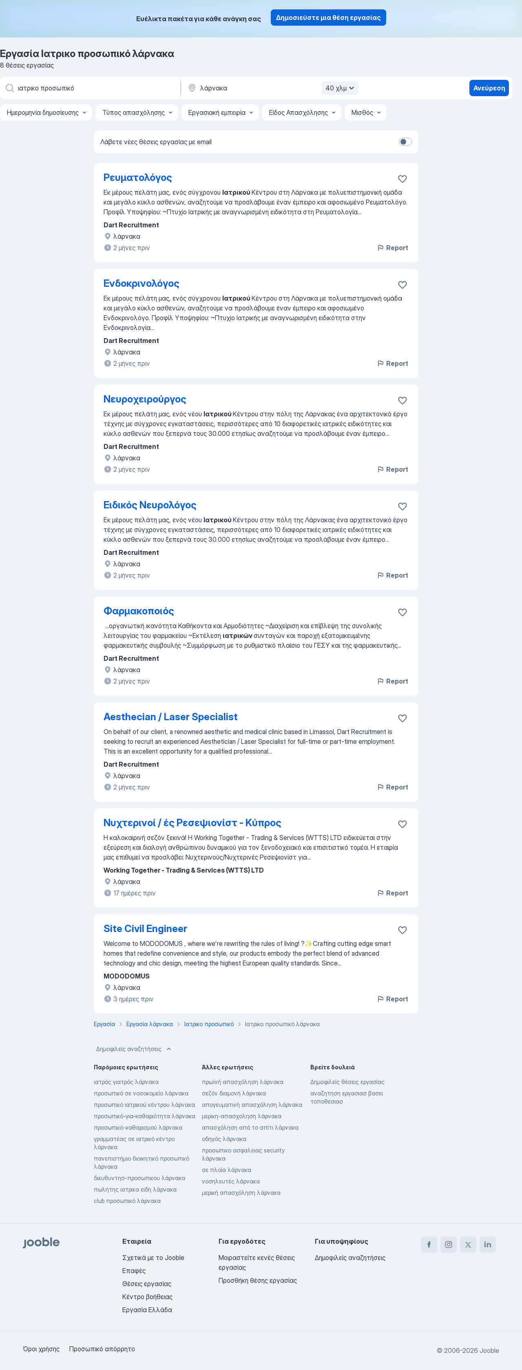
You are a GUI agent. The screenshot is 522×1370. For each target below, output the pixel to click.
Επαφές (134, 1271)
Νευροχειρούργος (145, 399)
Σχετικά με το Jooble (153, 1257)
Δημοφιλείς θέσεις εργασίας (347, 1081)
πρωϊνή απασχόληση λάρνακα (242, 1081)
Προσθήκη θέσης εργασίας (258, 1280)
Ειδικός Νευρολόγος (150, 505)
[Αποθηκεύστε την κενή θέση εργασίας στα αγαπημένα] (402, 178)
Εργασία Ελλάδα (147, 1310)
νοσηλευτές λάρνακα (231, 1181)
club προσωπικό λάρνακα (127, 1200)
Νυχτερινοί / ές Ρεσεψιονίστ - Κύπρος (192, 823)
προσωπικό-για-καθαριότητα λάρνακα (144, 1116)
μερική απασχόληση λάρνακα (241, 1192)
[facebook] (429, 1244)
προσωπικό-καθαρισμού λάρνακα (138, 1127)
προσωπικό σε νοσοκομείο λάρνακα (141, 1093)
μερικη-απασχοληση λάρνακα (241, 1116)
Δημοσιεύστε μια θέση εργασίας (328, 17)
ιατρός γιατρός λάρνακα (126, 1081)
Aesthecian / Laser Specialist (171, 717)
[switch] (405, 142)
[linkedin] (488, 1244)
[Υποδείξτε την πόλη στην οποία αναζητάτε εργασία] (272, 88)
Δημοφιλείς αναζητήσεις (134, 1049)
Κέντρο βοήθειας (147, 1297)
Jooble (489, 1350)
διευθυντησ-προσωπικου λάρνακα (139, 1177)
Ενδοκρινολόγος (141, 283)
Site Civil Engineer (145, 929)
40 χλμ (340, 88)
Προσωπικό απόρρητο (102, 1349)
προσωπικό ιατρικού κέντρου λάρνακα (144, 1104)
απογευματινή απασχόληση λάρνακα (252, 1104)
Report (392, 248)
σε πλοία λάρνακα (226, 1169)
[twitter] (468, 1244)
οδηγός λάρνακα (224, 1138)
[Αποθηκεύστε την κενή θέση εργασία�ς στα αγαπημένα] (402, 612)
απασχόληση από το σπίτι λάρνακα (250, 1127)
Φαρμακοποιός (139, 611)
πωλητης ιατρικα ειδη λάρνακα (135, 1189)
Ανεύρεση (489, 88)
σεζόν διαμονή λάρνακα (234, 1093)
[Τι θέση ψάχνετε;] (89, 88)
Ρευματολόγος (138, 177)
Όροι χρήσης (41, 1349)
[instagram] (448, 1244)
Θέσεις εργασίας (146, 1284)
